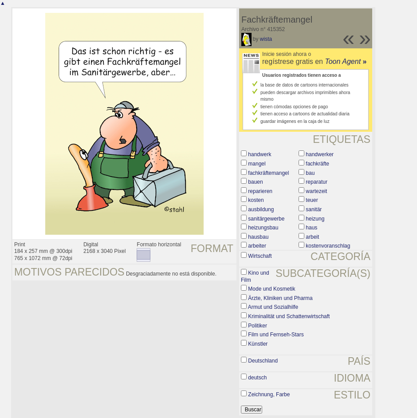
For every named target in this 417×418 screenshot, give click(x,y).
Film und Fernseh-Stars (275, 334)
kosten (256, 200)
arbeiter (257, 246)
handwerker (320, 154)
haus (311, 228)
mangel (256, 164)
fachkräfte (317, 164)
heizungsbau (263, 228)
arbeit (312, 237)
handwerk (259, 154)
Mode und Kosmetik (271, 289)
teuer (312, 200)
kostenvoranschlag (328, 246)
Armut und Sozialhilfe (273, 307)
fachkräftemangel (268, 173)
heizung (315, 219)
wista (266, 39)
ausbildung (261, 209)
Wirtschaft (259, 256)
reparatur (316, 182)
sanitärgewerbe (266, 219)
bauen (255, 182)
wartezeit (316, 191)
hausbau (258, 237)
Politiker (257, 326)
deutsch (257, 378)
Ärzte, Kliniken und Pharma (280, 298)
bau (310, 173)
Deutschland (263, 361)
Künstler (258, 344)
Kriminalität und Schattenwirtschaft (289, 316)
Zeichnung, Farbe (269, 394)
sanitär (314, 209)
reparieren (260, 191)
